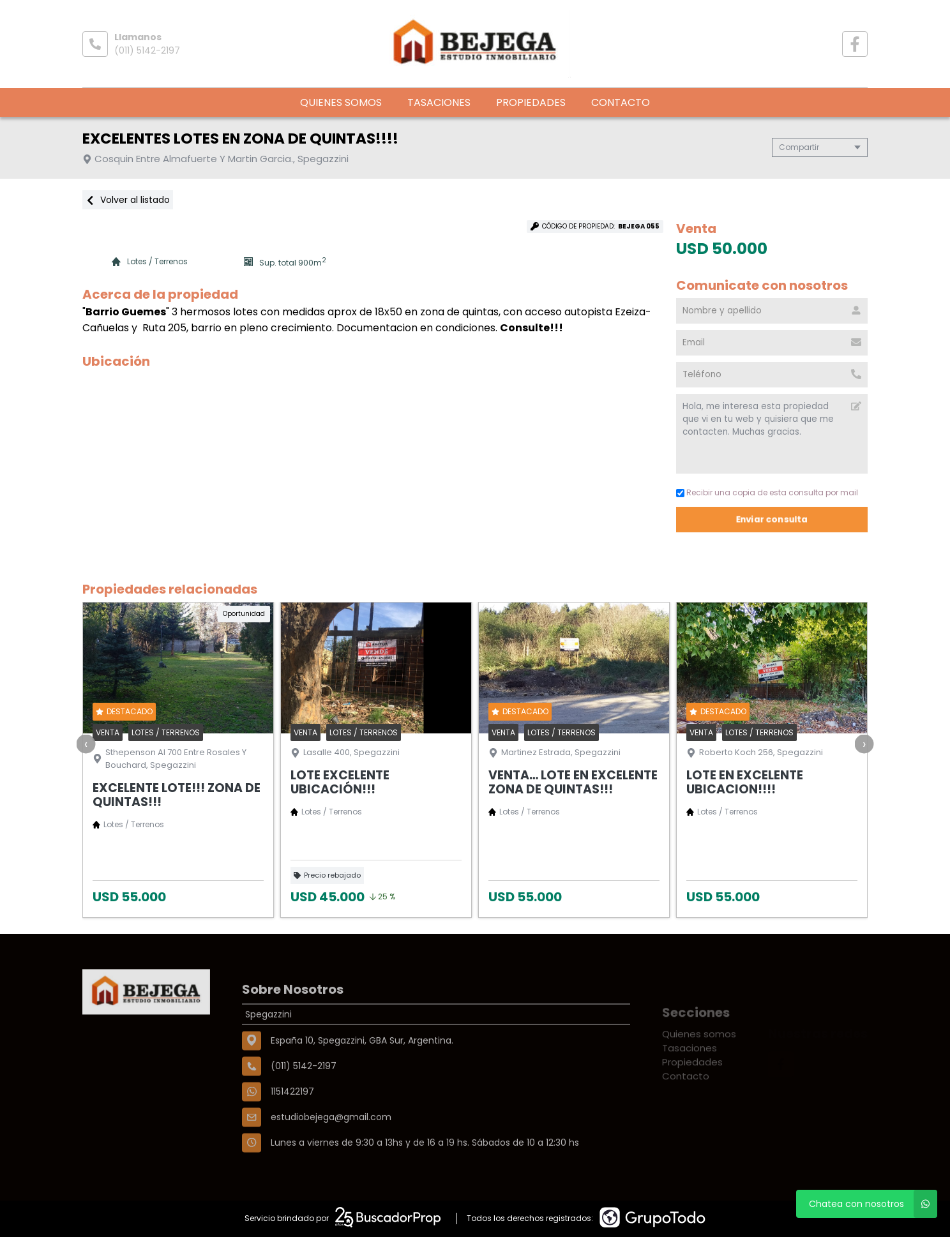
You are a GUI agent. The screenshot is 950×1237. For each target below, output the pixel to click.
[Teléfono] (772, 374)
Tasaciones (439, 102)
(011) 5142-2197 (147, 50)
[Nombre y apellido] (772, 311)
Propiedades (531, 102)
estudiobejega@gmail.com (331, 1158)
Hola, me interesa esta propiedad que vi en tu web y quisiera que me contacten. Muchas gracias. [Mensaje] (772, 434)
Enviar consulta (772, 519)
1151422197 (292, 1133)
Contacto (620, 102)
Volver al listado (128, 199)
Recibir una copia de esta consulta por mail (767, 492)
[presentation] (86, 743)
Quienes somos (341, 102)
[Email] (772, 343)
